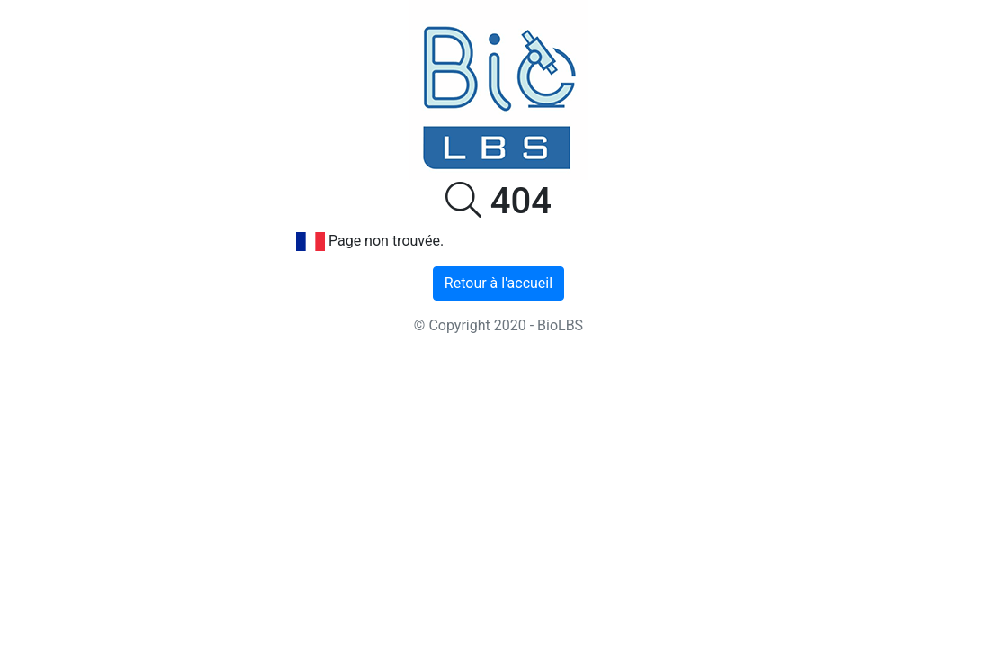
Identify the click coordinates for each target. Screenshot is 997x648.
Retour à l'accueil (498, 283)
